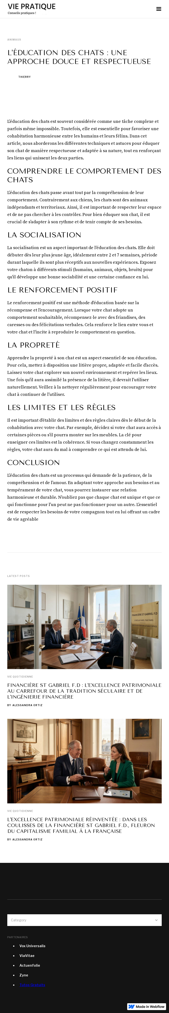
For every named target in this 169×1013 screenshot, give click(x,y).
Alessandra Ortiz (27, 705)
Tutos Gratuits (32, 985)
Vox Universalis (32, 946)
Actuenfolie (29, 965)
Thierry (24, 77)
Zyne (23, 975)
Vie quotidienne (20, 676)
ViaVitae (27, 956)
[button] (159, 9)
